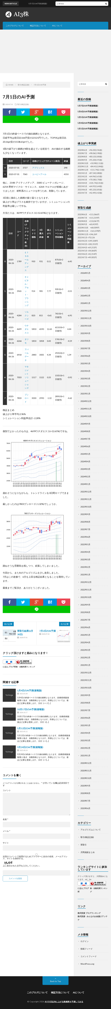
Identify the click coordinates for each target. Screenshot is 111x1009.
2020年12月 (86, 763)
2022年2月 (85, 657)
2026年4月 (85, 280)
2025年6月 (85, 356)
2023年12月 (86, 491)
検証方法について (38, 25)
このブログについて (15, 25)
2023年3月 (85, 559)
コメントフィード (89, 956)
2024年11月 (86, 408)
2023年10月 (86, 506)
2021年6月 (85, 718)
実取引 (84, 844)
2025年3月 (85, 378)
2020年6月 (85, 808)
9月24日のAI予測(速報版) (30, 747)
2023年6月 (85, 537)
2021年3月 (85, 740)
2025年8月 (85, 341)
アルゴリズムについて (91, 829)
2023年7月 (85, 529)
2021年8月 (85, 702)
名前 (5, 819)
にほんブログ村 (9, 667)
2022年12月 (86, 582)
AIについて (57, 25)
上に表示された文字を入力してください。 (22, 866)
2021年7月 (85, 710)
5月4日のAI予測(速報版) (88, 123)
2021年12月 (86, 672)
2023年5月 (85, 544)
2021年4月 (85, 733)
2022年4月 (85, 642)
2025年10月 (86, 325)
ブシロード (27, 398)
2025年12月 (86, 310)
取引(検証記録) (23, 104)
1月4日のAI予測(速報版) (29, 690)
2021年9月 (85, 695)
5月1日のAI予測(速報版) (88, 128)
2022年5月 (85, 635)
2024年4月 (85, 461)
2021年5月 (85, 725)
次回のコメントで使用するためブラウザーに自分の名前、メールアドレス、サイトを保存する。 (35, 857)
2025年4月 (85, 371)
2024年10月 (86, 416)
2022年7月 (85, 620)
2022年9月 (85, 604)
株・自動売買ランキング (25, 667)
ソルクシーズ (27, 315)
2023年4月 (85, 552)
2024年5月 (85, 454)
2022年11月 (86, 589)
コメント (7, 790)
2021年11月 (86, 680)
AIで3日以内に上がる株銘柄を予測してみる (64, 1001)
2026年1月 (85, 303)
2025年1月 (85, 393)
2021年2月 (85, 748)
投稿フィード (87, 949)
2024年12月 (86, 401)
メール (6, 831)
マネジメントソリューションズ (27, 377)
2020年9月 (85, 785)
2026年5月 (85, 273)
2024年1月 (85, 484)
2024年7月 (85, 439)
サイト (6, 843)
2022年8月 (85, 612)
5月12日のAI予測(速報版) (30, 728)
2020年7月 (85, 800)
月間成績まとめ (88, 852)
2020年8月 (85, 793)
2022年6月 (85, 627)
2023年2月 (85, 567)
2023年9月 (85, 514)
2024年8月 (85, 431)
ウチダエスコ (27, 329)
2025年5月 (85, 363)
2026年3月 (85, 288)
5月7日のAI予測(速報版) (88, 106)
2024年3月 (85, 469)
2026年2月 (85, 295)
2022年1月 (85, 665)
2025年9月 (85, 333)
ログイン (85, 941)
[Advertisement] (55, 51)
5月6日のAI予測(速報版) (88, 111)
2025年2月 (85, 386)
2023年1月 (85, 574)
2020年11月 (86, 770)
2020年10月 (86, 778)
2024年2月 (85, 476)
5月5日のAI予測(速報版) (88, 117)
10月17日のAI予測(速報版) (31, 709)
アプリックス (38, 167)
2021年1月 (85, 755)
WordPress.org (87, 964)
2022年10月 (86, 597)
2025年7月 (85, 348)
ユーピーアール (39, 174)
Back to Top (55, 981)
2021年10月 (86, 687)
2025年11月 (86, 318)
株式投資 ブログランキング (89, 913)
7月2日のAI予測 (47, 630)
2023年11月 (86, 499)
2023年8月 (85, 522)
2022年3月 (85, 650)
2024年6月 (85, 446)
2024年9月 (85, 424)
